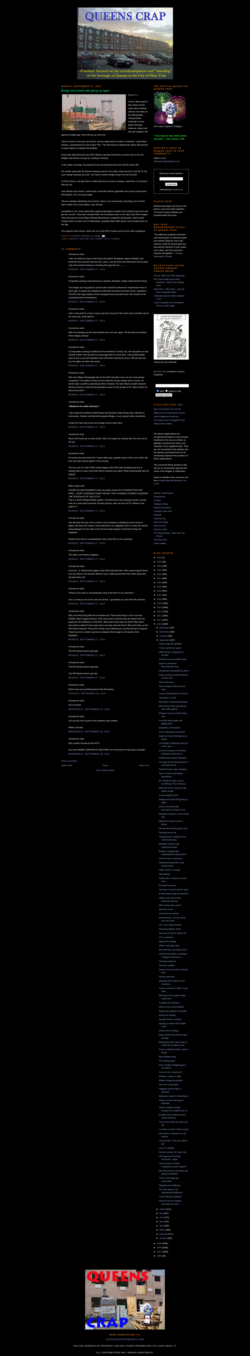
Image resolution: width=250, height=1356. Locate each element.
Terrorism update (166, 965)
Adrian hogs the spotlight (170, 644)
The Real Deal (160, 540)
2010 (159, 624)
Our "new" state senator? (170, 925)
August (162, 1209)
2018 (159, 591)
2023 (159, 570)
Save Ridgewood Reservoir (166, 416)
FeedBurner (177, 189)
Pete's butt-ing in (166, 682)
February (163, 1234)
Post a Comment (69, 761)
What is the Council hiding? (171, 1007)
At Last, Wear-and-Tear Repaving (169, 275)
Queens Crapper (81, 236)
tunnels (115, 239)
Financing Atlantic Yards (170, 929)
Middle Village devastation (171, 1080)
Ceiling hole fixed (167, 977)
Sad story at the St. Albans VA (172, 933)
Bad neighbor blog (167, 1056)
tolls (107, 239)
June (162, 1217)
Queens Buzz (160, 525)
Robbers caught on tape (170, 1076)
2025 (159, 562)
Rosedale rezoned (167, 885)
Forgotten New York (163, 511)
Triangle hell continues (169, 1003)
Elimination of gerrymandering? (173, 702)
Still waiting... (165, 874)
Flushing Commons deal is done (173, 889)
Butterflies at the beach (169, 728)
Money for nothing (167, 1015)
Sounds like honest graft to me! (173, 828)
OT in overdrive (166, 937)
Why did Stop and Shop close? (173, 950)
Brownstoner (159, 496)
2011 (159, 620)
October (163, 636)
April (161, 1225)
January (163, 1238)
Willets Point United (163, 423)
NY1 (136, 95)
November (164, 632)
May (161, 1221)
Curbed (157, 500)
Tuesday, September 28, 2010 (87, 693)
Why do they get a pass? (170, 905)
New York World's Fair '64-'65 (167, 409)
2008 (159, 1247)
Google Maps (164, 480)
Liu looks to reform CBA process (173, 1129)
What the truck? (166, 909)
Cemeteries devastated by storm (174, 671)
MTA (92, 239)
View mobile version (105, 770)
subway (99, 239)
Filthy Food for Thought (169, 870)
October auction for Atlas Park (172, 1152)
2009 (159, 1243)
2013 (159, 611)
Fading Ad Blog (161, 504)
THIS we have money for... (171, 858)
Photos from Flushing (168, 1030)
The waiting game (167, 1061)
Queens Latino (160, 529)
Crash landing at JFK (168, 795)
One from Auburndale (169, 1084)
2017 (159, 595)
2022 (159, 574)
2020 (159, 582)
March (162, 1230)
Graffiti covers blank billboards (173, 758)
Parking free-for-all (167, 832)
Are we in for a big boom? (170, 1072)
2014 (159, 607)
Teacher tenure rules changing (173, 769)
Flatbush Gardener (162, 507)
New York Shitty (161, 522)
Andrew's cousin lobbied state (172, 659)
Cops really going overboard (172, 732)
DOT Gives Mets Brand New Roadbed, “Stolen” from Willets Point (169, 282)
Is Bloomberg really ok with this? (173, 894)
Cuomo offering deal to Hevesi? (173, 693)
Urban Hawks (160, 543)
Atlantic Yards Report (163, 493)
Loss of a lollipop (166, 1148)
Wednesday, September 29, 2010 (89, 709)
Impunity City (160, 518)
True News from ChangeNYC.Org (169, 420)
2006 (159, 1256)
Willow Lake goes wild (169, 945)
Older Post (144, 765)
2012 (159, 615)
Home (105, 765)
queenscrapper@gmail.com (125, 1339)
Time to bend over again (170, 648)
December (164, 627)
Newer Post (66, 765)
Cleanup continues (167, 961)
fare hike (84, 239)
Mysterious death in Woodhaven (173, 1096)
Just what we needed (168, 913)
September (164, 640)
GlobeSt (157, 515)
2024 (159, 566)
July (161, 1213)
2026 (159, 557)
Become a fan (160, 371)
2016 (159, 599)
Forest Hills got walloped (170, 1196)
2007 (159, 1252)
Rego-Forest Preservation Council (169, 413)
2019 (159, 586)
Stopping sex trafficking (169, 1185)
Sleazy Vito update (167, 941)
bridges (74, 239)
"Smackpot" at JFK (167, 698)
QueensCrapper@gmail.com (167, 161)
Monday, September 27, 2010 (86, 269)
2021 (159, 578)
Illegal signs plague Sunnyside (173, 1011)
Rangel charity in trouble (170, 1019)
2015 (159, 603)
